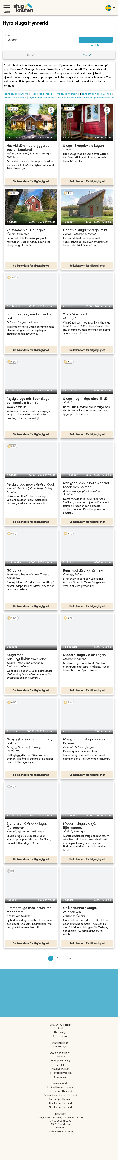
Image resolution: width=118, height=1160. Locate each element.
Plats (7, 35)
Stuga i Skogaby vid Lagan (83, 146)
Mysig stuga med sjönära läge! (30, 484)
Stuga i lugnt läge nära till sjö (85, 399)
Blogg (60, 1065)
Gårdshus (14, 570)
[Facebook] (60, 1136)
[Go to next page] (63, 958)
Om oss (60, 1057)
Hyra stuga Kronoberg (41, 98)
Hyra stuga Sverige (15, 98)
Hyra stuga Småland (69, 98)
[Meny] (6, 5)
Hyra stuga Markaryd (67, 94)
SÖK (96, 40)
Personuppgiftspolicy (60, 1073)
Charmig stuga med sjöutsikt (85, 230)
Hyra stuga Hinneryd (16, 94)
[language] (110, 7)
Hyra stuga (60, 1032)
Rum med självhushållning (83, 570)
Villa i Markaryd (75, 314)
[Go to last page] (70, 958)
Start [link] (60, 1028)
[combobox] (38, 40)
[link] (60, 1087)
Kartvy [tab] (87, 55)
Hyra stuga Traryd (41, 94)
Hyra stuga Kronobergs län (99, 98)
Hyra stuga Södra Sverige (96, 94)
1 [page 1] (50, 958)
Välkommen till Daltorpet (26, 230)
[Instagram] (60, 1140)
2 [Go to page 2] (57, 958)
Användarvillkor (60, 1069)
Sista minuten (60, 1036)
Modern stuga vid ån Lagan (84, 655)
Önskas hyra (60, 1047)
